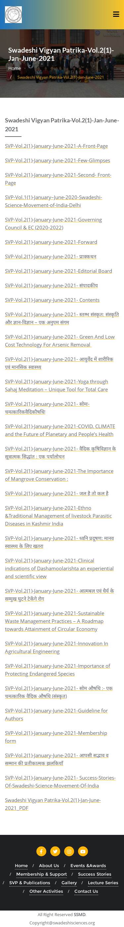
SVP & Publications (29, 882)
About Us (49, 865)
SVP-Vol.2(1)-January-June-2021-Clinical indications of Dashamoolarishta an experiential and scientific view (59, 568)
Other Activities (46, 891)
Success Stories (94, 874)
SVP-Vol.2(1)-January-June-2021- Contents (52, 299)
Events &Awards (88, 865)
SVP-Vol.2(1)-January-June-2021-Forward (51, 242)
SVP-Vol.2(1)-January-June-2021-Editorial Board (58, 271)
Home (14, 68)
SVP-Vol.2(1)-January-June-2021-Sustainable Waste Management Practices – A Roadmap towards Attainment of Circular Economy (54, 621)
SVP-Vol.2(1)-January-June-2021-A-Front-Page (56, 145)
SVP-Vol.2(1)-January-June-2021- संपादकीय (51, 285)
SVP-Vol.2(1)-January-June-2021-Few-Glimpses (57, 160)
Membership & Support (41, 874)
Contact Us (86, 891)
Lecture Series (103, 882)
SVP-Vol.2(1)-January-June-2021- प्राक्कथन (50, 256)
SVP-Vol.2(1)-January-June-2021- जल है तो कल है (56, 493)
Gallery (69, 882)
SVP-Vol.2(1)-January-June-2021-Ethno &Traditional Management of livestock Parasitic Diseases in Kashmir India (58, 515)
